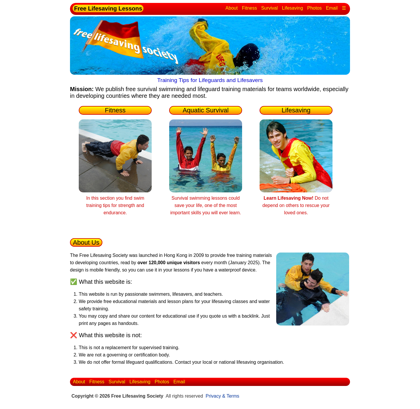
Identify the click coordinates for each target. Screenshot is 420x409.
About (231, 8)
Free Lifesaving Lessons (108, 8)
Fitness (249, 8)
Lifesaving (292, 8)
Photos (314, 8)
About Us (86, 242)
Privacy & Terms (222, 396)
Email (332, 8)
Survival (269, 8)
